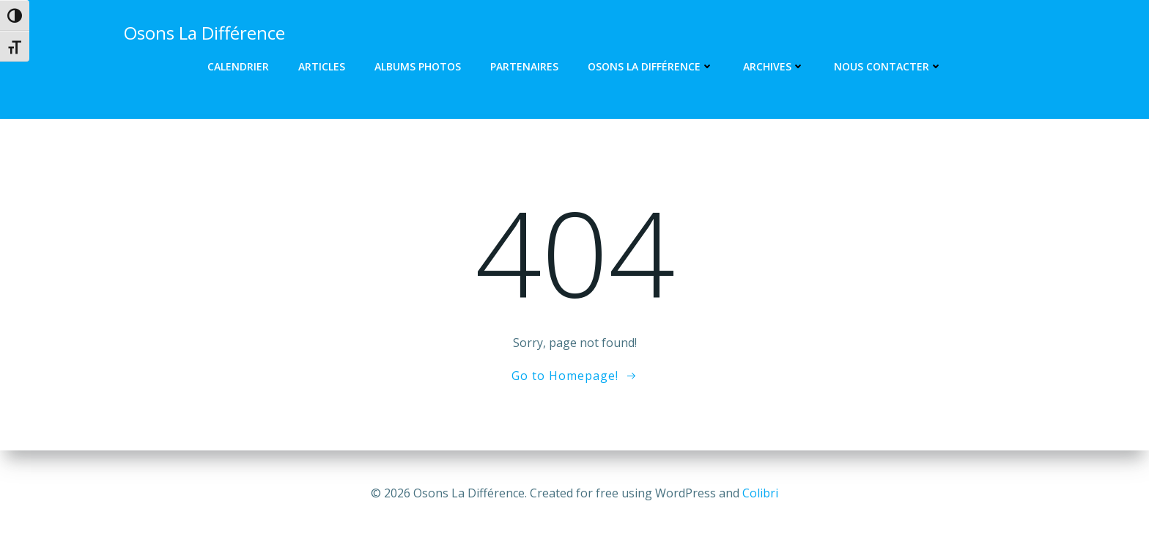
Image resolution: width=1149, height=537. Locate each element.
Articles (321, 66)
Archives (774, 66)
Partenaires (524, 66)
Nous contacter (888, 66)
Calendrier (238, 66)
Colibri (760, 493)
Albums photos (417, 66)
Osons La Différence (651, 66)
